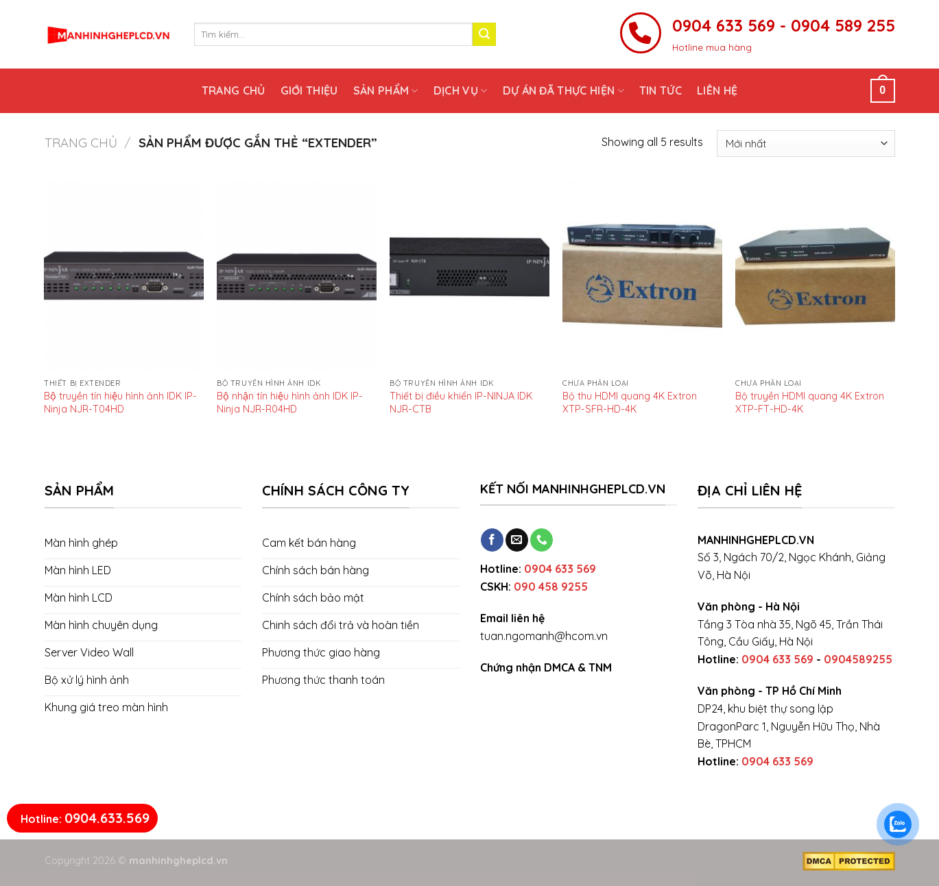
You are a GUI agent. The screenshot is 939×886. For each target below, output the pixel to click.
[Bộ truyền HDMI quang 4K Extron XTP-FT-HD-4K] (814, 276)
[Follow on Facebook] (492, 540)
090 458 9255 (551, 586)
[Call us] (541, 540)
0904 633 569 (560, 569)
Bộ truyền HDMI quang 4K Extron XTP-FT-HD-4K (809, 402)
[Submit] (484, 34)
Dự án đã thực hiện (563, 90)
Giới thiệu (309, 90)
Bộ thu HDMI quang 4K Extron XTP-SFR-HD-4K (629, 402)
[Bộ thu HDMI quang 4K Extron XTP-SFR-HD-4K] (642, 276)
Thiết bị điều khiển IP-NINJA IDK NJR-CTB (461, 402)
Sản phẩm (385, 90)
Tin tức (660, 90)
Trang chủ (233, 90)
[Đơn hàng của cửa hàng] (805, 143)
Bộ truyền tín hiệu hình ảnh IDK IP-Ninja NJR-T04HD (120, 402)
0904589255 (858, 659)
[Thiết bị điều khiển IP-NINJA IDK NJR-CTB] (469, 276)
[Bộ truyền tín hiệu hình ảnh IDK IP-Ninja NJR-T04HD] (123, 276)
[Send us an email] (517, 540)
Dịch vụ (460, 90)
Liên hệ (717, 90)
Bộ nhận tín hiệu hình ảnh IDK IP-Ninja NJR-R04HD (290, 402)
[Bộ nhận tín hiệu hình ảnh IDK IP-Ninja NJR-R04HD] (296, 276)
